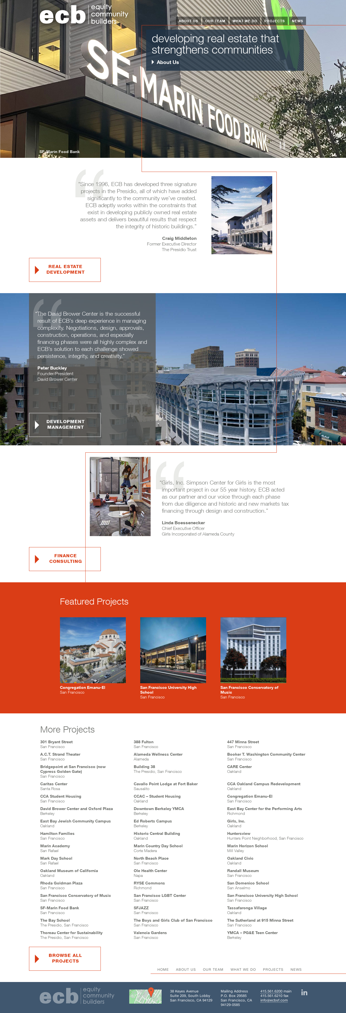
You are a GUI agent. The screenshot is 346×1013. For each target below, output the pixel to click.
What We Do (245, 21)
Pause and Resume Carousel (282, 145)
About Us (188, 21)
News (297, 21)
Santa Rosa (53, 786)
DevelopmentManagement (65, 424)
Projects (274, 21)
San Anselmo (248, 885)
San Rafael (55, 848)
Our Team (215, 21)
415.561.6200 (271, 991)
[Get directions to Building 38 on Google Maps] (145, 997)
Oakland (239, 769)
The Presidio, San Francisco (158, 769)
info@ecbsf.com (274, 1000)
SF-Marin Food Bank (59, 151)
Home (163, 969)
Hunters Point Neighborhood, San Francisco (265, 836)
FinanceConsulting (65, 558)
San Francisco (56, 744)
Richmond (149, 885)
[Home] (84, 14)
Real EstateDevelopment (65, 269)
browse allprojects (65, 958)
